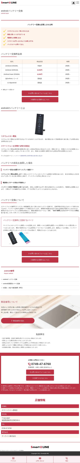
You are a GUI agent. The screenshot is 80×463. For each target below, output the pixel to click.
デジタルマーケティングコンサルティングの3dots (11, 450)
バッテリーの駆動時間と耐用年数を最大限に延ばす (28, 155)
